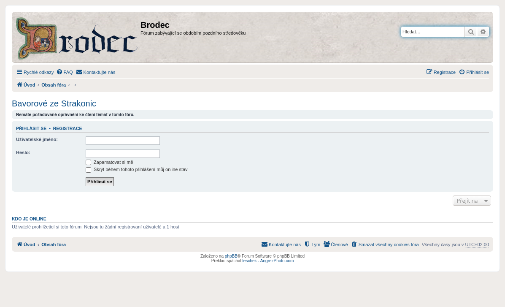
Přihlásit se (31, 128)
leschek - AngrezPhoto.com (268, 260)
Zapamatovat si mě (109, 162)
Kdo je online (29, 218)
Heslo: (23, 152)
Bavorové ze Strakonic (54, 103)
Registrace (67, 128)
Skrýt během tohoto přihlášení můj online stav (137, 169)
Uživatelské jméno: (37, 139)
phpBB (231, 256)
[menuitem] (64, 72)
